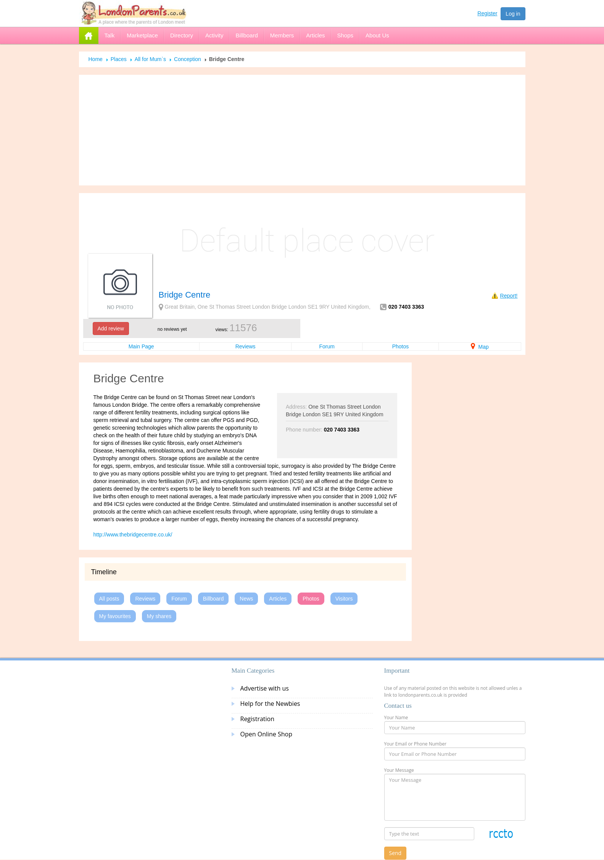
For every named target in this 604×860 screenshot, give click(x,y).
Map (480, 347)
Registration (257, 718)
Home (96, 59)
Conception (187, 59)
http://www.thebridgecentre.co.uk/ (132, 534)
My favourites (115, 616)
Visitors (344, 599)
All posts (109, 599)
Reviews (245, 346)
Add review (111, 328)
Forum (326, 346)
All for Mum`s (150, 59)
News (246, 599)
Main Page (141, 346)
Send (395, 853)
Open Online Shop (266, 734)
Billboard (213, 599)
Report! (509, 296)
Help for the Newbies (270, 703)
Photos (400, 346)
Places (119, 59)
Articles (278, 599)
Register (487, 13)
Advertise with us (264, 688)
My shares (159, 616)
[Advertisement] (302, 130)
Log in (513, 14)
